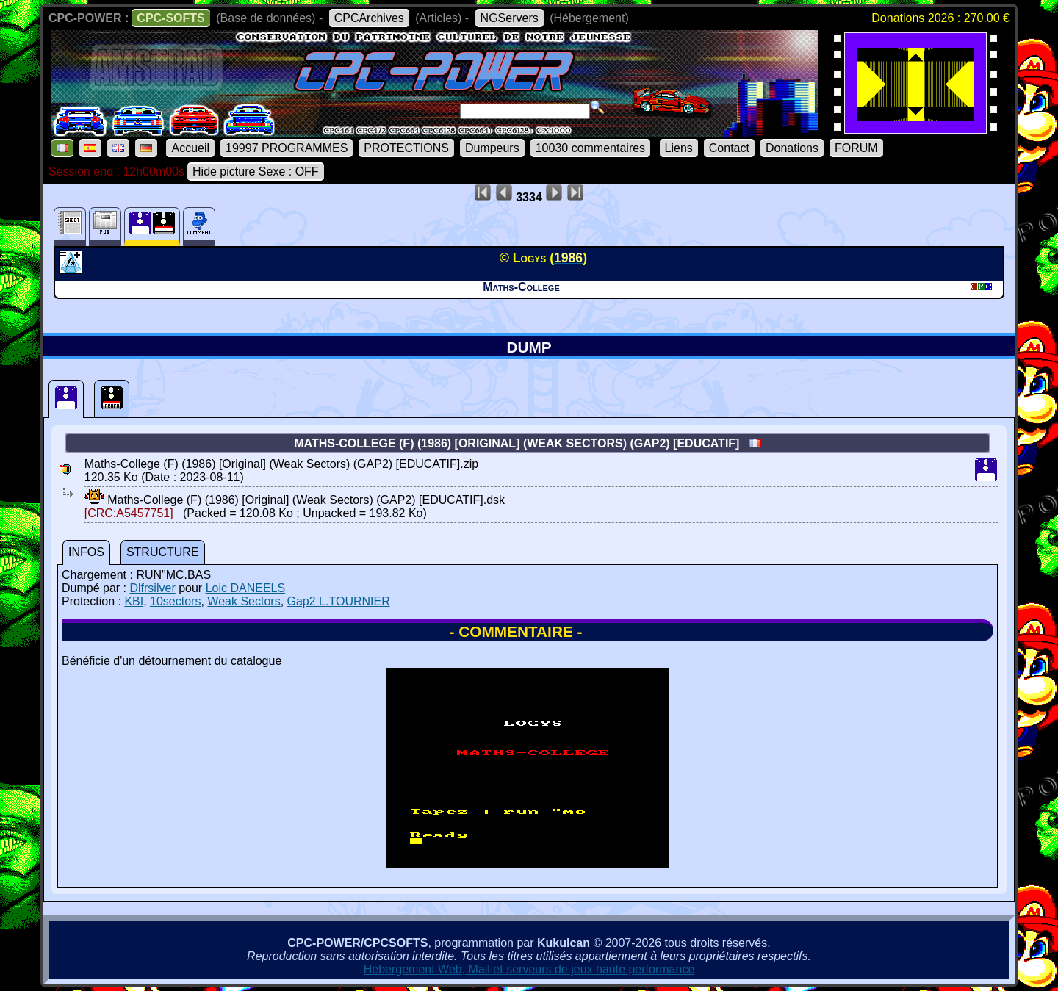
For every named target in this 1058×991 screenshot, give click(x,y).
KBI (133, 601)
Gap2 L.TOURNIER (338, 601)
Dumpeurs (492, 148)
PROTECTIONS (406, 148)
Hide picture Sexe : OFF (255, 171)
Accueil (190, 148)
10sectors (175, 601)
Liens (679, 148)
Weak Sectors (243, 601)
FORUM (856, 148)
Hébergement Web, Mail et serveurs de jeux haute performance (529, 969)
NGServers (510, 18)
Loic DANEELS (246, 588)
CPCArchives (369, 18)
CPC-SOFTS (170, 18)
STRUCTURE (162, 552)
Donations (792, 148)
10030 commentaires (590, 148)
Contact (729, 148)
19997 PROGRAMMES (287, 148)
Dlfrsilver (152, 588)
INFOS (86, 552)
